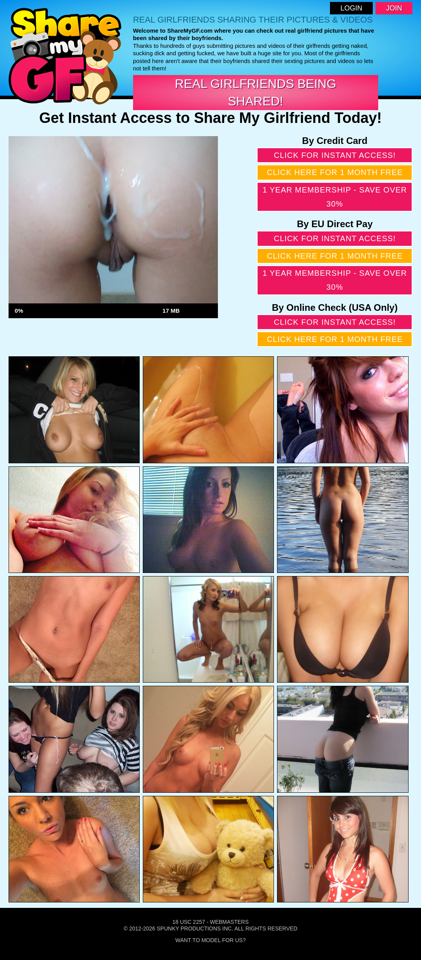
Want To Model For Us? (210, 940)
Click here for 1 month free (335, 172)
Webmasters (229, 922)
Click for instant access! (335, 155)
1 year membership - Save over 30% (335, 197)
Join (394, 8)
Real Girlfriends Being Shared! (255, 92)
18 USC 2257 (188, 922)
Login (351, 8)
